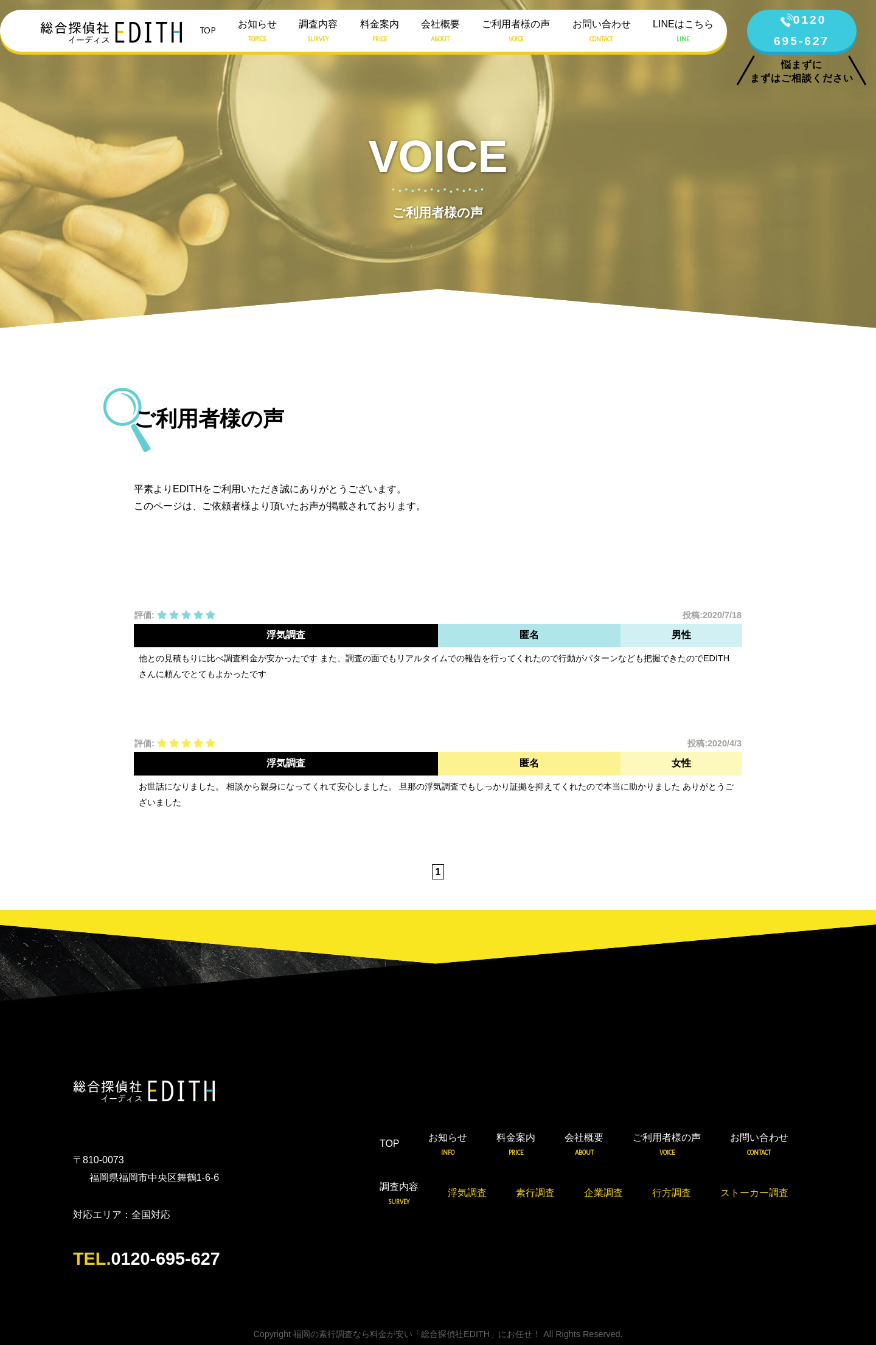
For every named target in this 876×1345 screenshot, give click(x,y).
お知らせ (257, 32)
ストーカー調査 (754, 1193)
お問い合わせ (601, 32)
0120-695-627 (146, 1258)
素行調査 (535, 1193)
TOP (208, 30)
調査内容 (318, 32)
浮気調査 (467, 1193)
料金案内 (379, 32)
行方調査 (671, 1193)
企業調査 (603, 1193)
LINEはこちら (683, 32)
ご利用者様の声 (516, 32)
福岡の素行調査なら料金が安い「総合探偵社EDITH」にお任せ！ (417, 1334)
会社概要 (440, 32)
